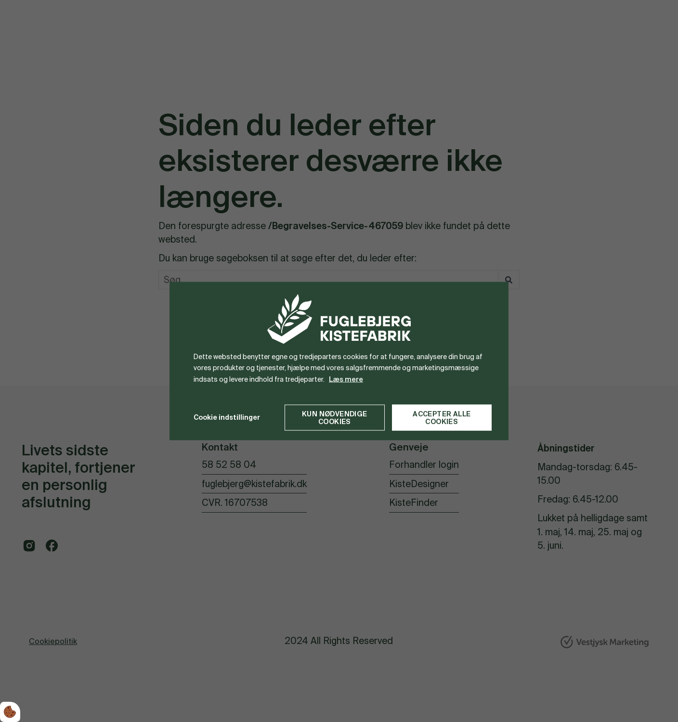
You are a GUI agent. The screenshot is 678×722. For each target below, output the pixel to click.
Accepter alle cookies (441, 417)
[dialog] (339, 361)
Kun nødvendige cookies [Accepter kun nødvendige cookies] (334, 417)
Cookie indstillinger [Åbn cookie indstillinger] (227, 417)
